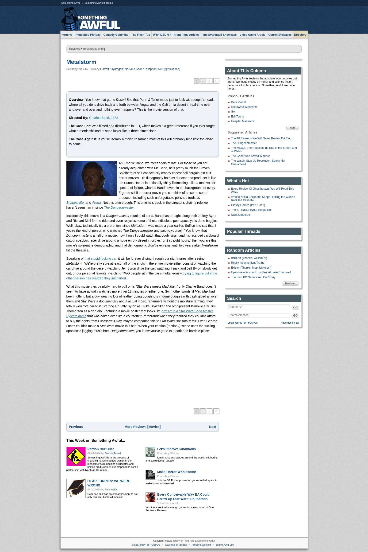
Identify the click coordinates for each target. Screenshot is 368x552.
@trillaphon (172, 69)
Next (212, 427)
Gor (233, 111)
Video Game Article (168, 503)
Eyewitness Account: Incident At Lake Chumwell (261, 272)
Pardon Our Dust (101, 449)
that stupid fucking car (100, 258)
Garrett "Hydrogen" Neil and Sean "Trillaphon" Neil (131, 69)
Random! (290, 283)
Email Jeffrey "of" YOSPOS (243, 322)
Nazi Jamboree (240, 214)
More (292, 127)
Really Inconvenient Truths (247, 262)
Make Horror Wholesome (176, 472)
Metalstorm (81, 62)
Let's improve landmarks (176, 449)
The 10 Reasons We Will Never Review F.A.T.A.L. (262, 138)
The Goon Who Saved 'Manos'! (250, 156)
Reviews (74, 49)
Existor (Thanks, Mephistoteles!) (251, 267)
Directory (300, 34)
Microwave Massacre (244, 107)
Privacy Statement (201, 545)
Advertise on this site (176, 545)
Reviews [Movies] (94, 49)
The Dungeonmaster (244, 143)
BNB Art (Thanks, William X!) (249, 258)
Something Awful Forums (98, 3)
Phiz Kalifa (111, 489)
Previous (76, 427)
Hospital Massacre (242, 121)
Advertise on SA (290, 322)
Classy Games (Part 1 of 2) (248, 205)
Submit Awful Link (225, 545)
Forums (66, 34)
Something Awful (70, 3)
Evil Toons (237, 116)
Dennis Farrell (113, 453)
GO (295, 307)
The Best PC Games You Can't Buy (253, 277)
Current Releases (279, 34)
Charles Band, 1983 (103, 118)
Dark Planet (238, 102)
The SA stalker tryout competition (251, 209)
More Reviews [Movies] (142, 427)
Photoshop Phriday (168, 453)
